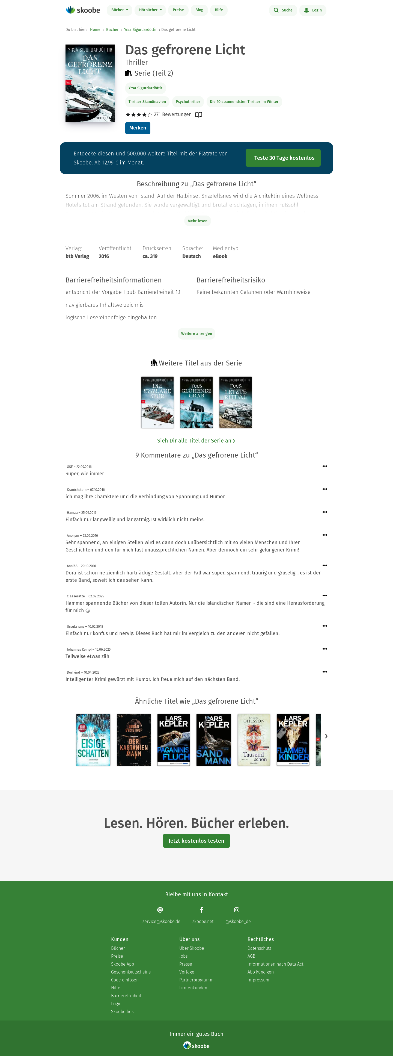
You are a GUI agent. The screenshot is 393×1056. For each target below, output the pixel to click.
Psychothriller (188, 101)
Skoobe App (122, 964)
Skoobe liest (123, 1011)
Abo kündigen (261, 972)
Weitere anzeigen (196, 333)
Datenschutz (259, 948)
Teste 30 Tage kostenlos (284, 158)
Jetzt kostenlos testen (196, 840)
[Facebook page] (203, 915)
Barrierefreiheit (126, 995)
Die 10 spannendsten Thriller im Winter (244, 101)
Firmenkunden (193, 987)
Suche (283, 10)
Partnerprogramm (196, 980)
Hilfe (219, 10)
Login (313, 10)
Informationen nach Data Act (275, 964)
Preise (178, 10)
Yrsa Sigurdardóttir (140, 29)
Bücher (118, 10)
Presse (185, 964)
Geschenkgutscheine (131, 972)
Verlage (186, 972)
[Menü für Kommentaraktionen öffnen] (325, 466)
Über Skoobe (191, 948)
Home (95, 29)
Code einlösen (125, 980)
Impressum (258, 980)
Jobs (183, 956)
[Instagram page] (238, 915)
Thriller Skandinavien (147, 101)
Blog (199, 10)
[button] (326, 736)
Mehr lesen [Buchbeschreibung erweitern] (197, 221)
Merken (137, 128)
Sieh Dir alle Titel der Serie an (196, 440)
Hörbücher (149, 10)
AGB (251, 956)
